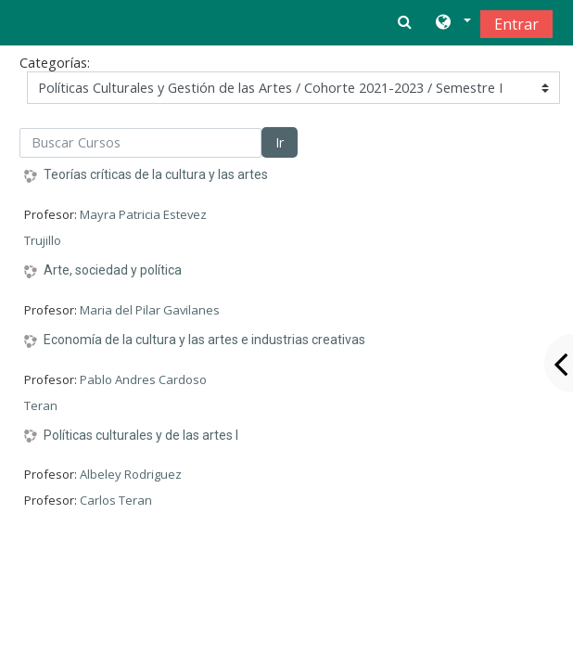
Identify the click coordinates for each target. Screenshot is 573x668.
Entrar (516, 24)
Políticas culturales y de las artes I (141, 435)
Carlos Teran (116, 500)
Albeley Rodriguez (131, 474)
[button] (452, 23)
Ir (279, 142)
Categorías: (54, 62)
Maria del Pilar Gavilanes (150, 310)
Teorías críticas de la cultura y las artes (156, 174)
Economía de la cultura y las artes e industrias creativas (204, 339)
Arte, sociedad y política (113, 270)
